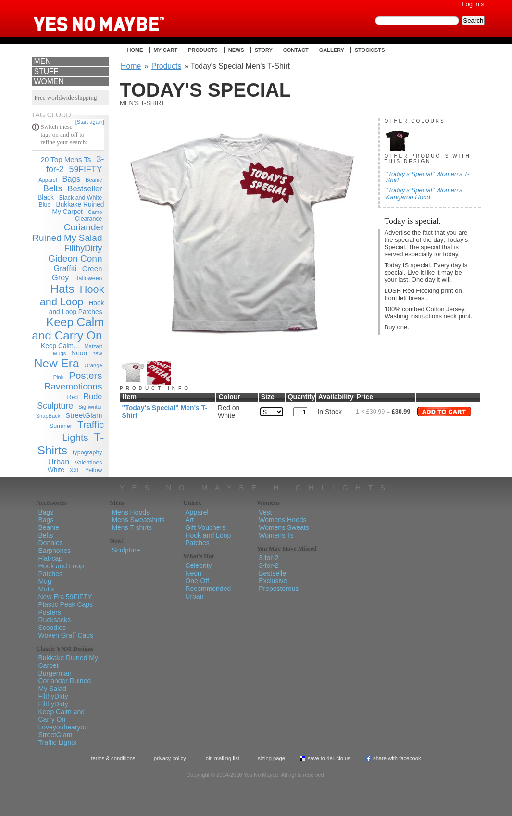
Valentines (88, 462)
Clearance (88, 218)
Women (49, 81)
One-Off (197, 581)
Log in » (473, 4)
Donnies (50, 543)
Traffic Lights (57, 742)
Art (189, 520)
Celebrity (198, 565)
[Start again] (89, 122)
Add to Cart (444, 411)
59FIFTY (85, 169)
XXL (75, 470)
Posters (85, 375)
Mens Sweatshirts (138, 520)
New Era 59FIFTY (65, 597)
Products (203, 50)
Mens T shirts (132, 527)
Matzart (93, 346)
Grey (60, 277)
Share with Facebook (397, 758)
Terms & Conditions (113, 758)
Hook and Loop (72, 295)
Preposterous (279, 588)
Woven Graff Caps (66, 635)
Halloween (88, 278)
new (97, 353)
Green (92, 268)
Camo (95, 212)
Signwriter (90, 407)
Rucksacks (54, 620)
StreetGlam (83, 415)
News (236, 50)
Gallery (331, 50)
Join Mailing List (221, 758)
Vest (265, 512)
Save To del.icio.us (329, 758)
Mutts (46, 589)
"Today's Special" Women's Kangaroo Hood (424, 193)
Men (42, 61)
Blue (45, 204)
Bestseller (84, 188)
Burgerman (55, 673)
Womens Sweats (284, 527)
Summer (61, 426)
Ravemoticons (73, 386)
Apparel (47, 180)
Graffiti (65, 268)
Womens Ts (276, 535)
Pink (58, 377)
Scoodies (52, 627)
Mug (44, 581)
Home (135, 50)
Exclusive (273, 581)
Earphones (54, 550)
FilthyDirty (83, 248)
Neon (79, 353)
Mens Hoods (131, 512)
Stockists (370, 50)
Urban (59, 461)
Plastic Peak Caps (65, 604)
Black (45, 197)
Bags (71, 179)
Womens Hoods (282, 520)
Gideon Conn (75, 258)
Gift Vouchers (205, 527)
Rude (92, 396)
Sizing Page (271, 758)
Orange (93, 365)
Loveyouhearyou (63, 727)
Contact (296, 50)
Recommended (208, 588)
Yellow (93, 470)
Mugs (59, 353)
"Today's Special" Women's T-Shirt (428, 177)
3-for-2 (268, 558)
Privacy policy (170, 758)
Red (72, 397)
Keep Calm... (60, 346)
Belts (52, 188)
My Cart (165, 50)
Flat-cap (50, 558)
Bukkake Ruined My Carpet (78, 208)
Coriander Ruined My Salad (68, 232)
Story (264, 50)
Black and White (80, 197)
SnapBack (48, 416)
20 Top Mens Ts (66, 159)
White (56, 470)
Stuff (46, 71)
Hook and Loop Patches (61, 569)
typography (87, 452)
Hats (62, 288)
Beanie (94, 180)
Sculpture (55, 406)
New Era (56, 363)
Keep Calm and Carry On (68, 328)
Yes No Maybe (114, 17)
